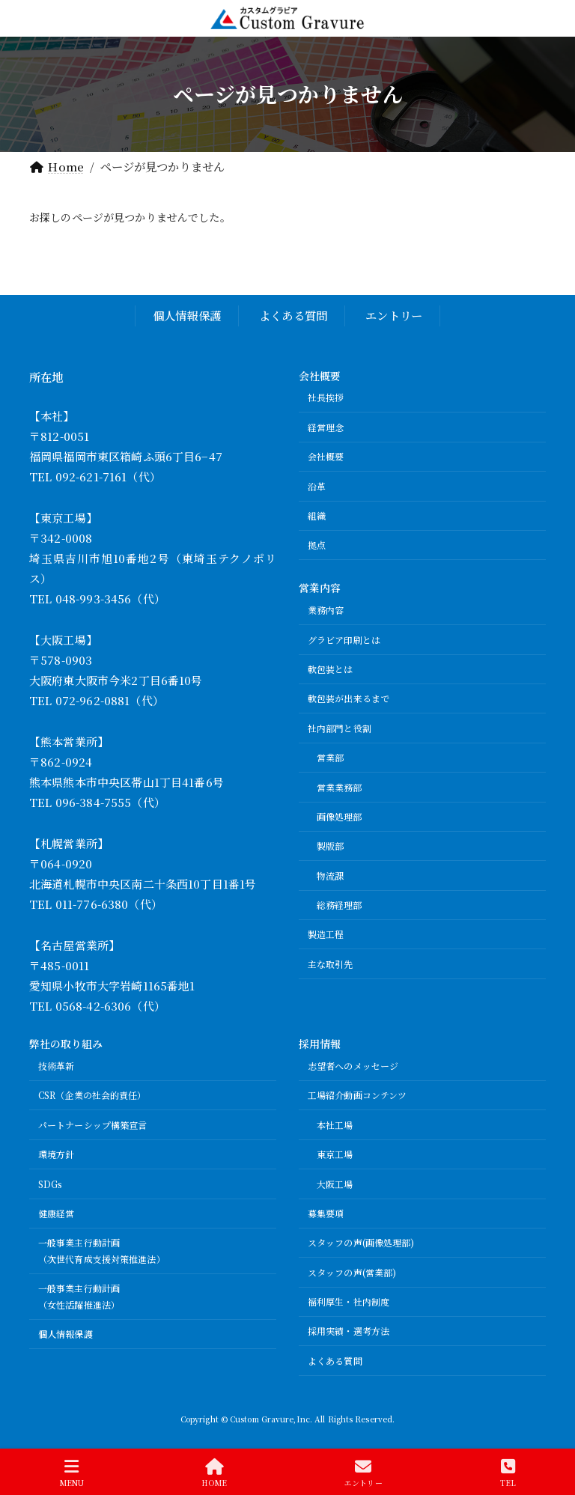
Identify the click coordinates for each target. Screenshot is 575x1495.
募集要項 (326, 1213)
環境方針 (56, 1154)
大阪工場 (335, 1183)
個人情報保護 (187, 315)
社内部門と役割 (339, 728)
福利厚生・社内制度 (348, 1301)
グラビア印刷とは (344, 639)
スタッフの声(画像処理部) (361, 1242)
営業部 (330, 757)
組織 (317, 515)
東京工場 (335, 1154)
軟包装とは (330, 669)
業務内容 (326, 609)
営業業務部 (339, 786)
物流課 (330, 875)
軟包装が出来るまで (348, 698)
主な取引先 (330, 963)
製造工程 (326, 934)
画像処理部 (339, 816)
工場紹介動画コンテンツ (357, 1094)
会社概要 (326, 456)
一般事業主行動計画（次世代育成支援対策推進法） (101, 1250)
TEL (508, 1473)
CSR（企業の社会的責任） (92, 1094)
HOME (213, 1473)
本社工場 (335, 1124)
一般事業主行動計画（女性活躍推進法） (79, 1296)
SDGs (50, 1183)
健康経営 (56, 1213)
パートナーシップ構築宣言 (92, 1124)
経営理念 (326, 427)
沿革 (317, 486)
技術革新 (56, 1065)
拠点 (317, 544)
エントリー (393, 315)
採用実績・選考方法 (348, 1330)
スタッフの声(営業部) (352, 1272)
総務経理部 (339, 904)
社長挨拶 (326, 397)
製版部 (330, 845)
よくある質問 (293, 315)
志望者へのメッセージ (353, 1065)
